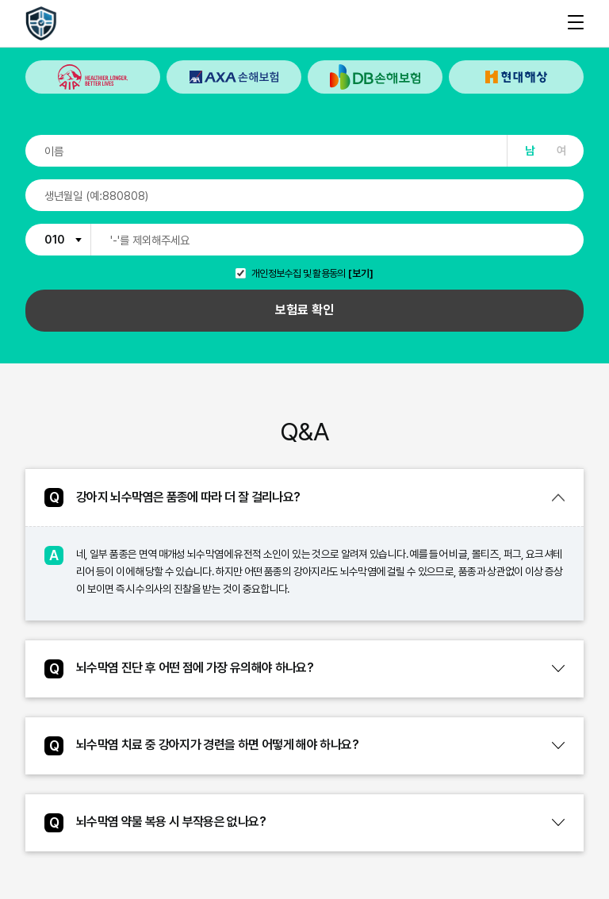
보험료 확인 (304, 309)
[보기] (360, 274)
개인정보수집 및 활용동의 (298, 274)
